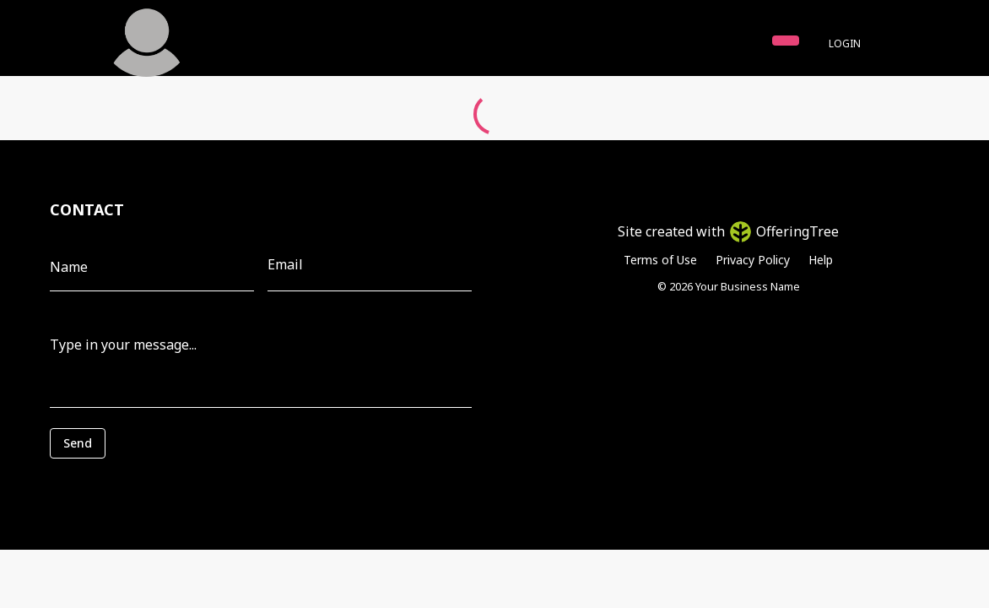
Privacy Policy (753, 260)
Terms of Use (660, 260)
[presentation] (125, 484)
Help (820, 260)
